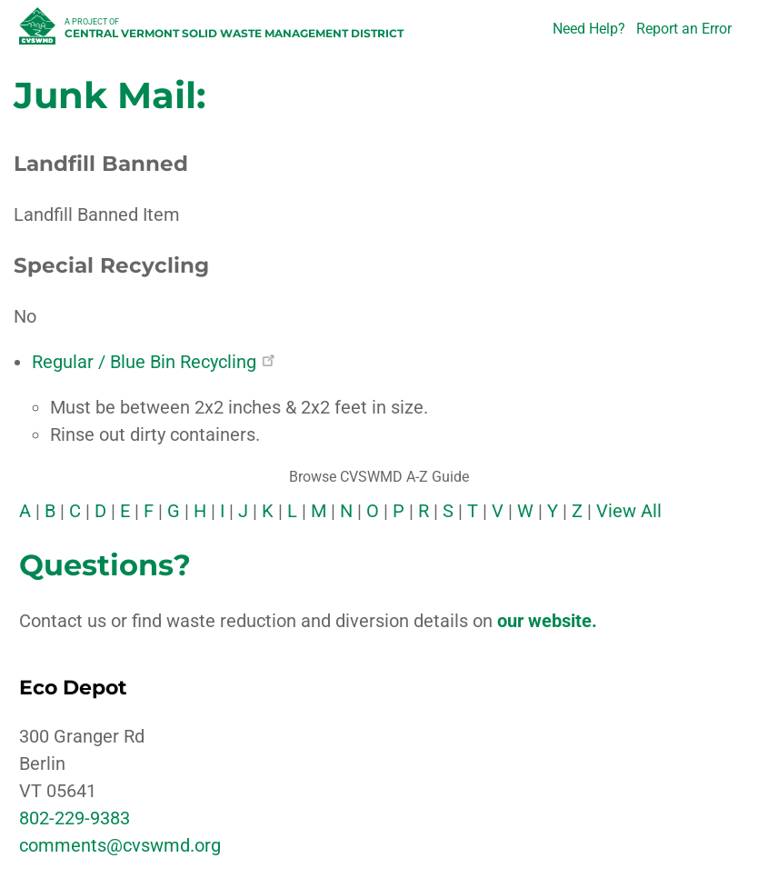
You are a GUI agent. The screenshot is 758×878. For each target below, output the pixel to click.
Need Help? (589, 28)
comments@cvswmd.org (120, 845)
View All (629, 511)
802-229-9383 (74, 818)
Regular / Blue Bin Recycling (153, 362)
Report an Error (684, 28)
